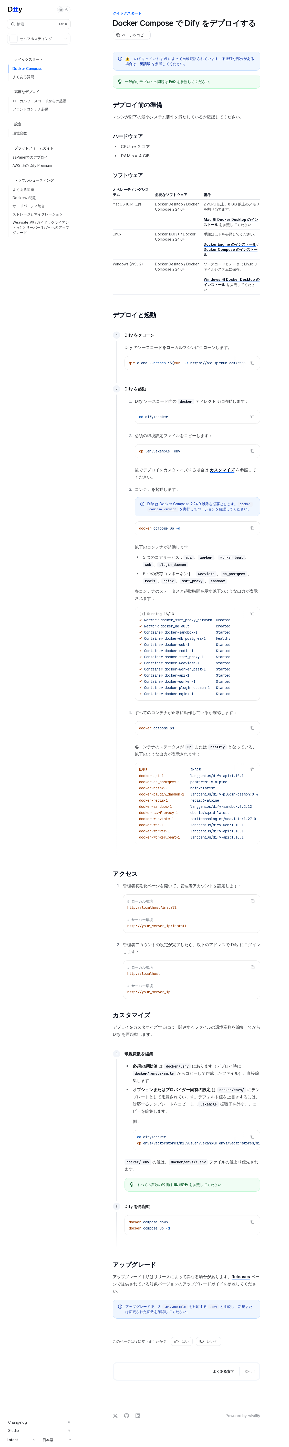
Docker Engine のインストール (230, 244)
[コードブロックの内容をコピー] (252, 362)
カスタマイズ (222, 469)
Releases (241, 1276)
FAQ (172, 81)
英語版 (145, 63)
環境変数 (181, 1184)
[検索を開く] (38, 24)
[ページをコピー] (132, 35)
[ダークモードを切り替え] (63, 9)
